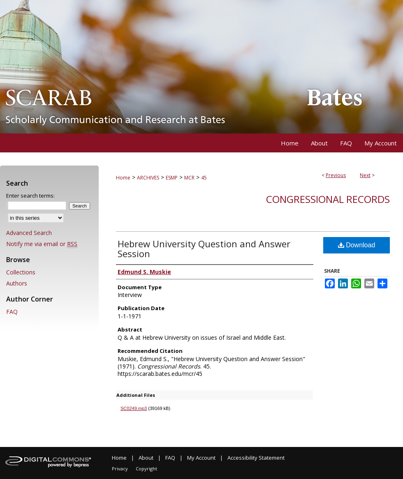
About (146, 457)
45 (204, 177)
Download (356, 245)
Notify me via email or (41, 244)
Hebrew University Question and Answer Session (204, 248)
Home (123, 177)
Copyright (146, 468)
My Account (201, 457)
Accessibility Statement (256, 457)
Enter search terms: (30, 195)
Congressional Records (328, 199)
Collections (20, 272)
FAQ (12, 311)
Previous (336, 175)
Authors (16, 283)
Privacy (120, 468)
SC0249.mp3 (133, 408)
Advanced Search (29, 233)
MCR (189, 177)
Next (365, 175)
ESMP (172, 177)
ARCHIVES (148, 177)
